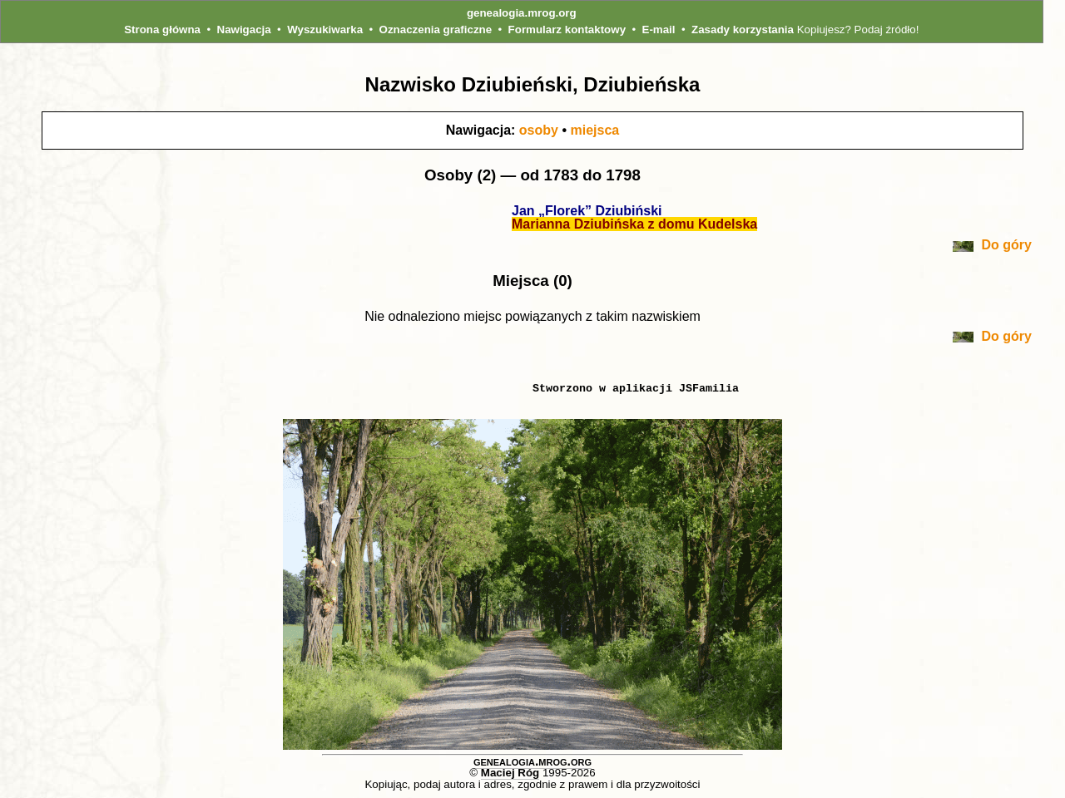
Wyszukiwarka (325, 29)
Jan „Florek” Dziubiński (586, 211)
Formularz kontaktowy (567, 29)
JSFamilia (709, 388)
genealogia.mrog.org (522, 13)
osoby (538, 130)
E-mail (659, 29)
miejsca (594, 130)
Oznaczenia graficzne (436, 29)
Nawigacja (244, 29)
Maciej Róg (510, 772)
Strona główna (162, 29)
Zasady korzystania (742, 29)
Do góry (992, 245)
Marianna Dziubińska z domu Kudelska (634, 224)
